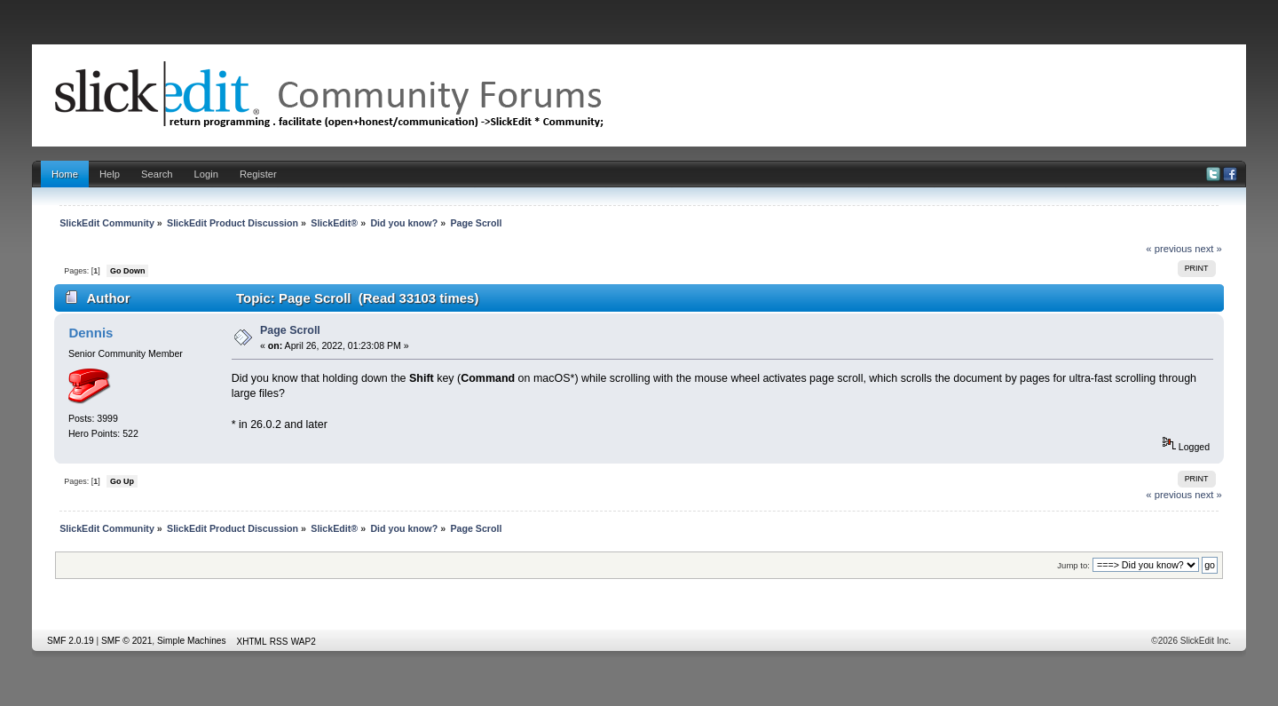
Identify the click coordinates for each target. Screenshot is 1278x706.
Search (157, 174)
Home (64, 174)
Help (109, 174)
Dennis (90, 332)
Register (258, 174)
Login (206, 174)
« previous (1169, 248)
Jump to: (1073, 565)
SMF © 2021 (126, 641)
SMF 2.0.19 (70, 641)
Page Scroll (290, 330)
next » (1208, 248)
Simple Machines (191, 641)
